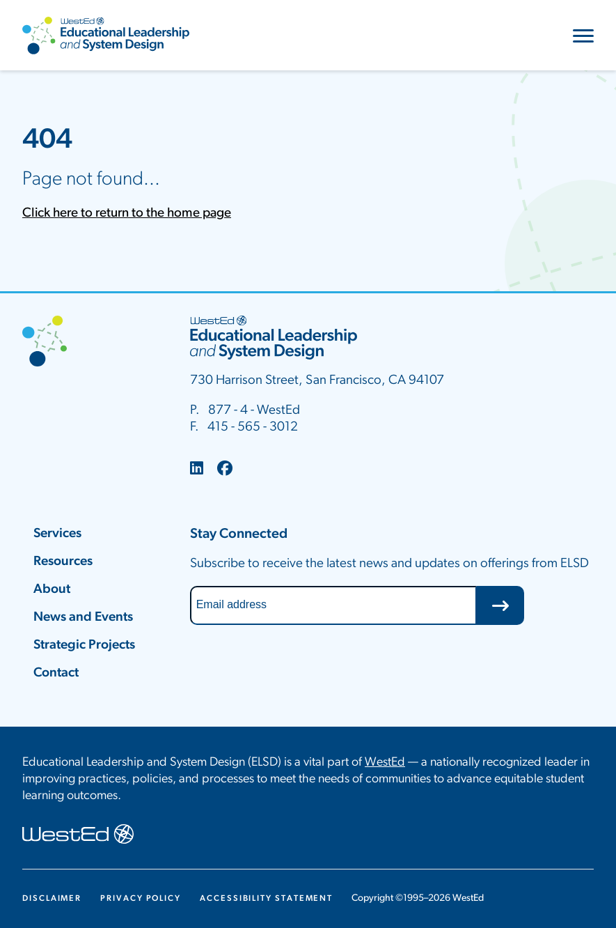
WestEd (385, 762)
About (51, 589)
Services (57, 534)
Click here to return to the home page (126, 213)
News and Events (83, 617)
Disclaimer (51, 899)
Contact (56, 673)
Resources (63, 562)
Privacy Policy (140, 899)
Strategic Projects (84, 645)
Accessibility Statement (266, 899)
